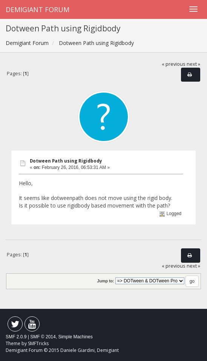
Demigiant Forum (37, 9)
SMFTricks (38, 343)
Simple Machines (75, 336)
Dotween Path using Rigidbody (66, 161)
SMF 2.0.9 (16, 336)
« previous (174, 64)
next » (193, 64)
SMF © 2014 (43, 336)
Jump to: (105, 281)
